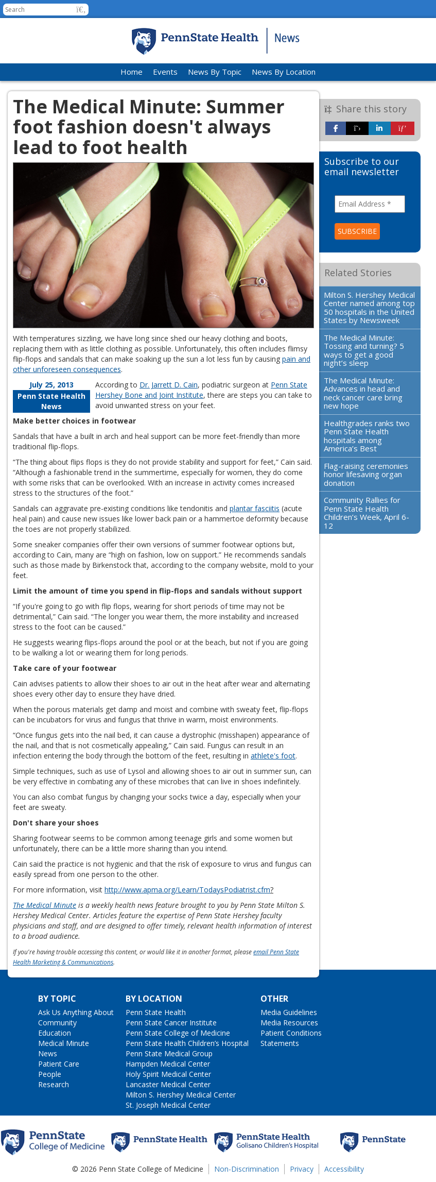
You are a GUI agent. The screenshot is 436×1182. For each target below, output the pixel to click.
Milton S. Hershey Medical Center (181, 1095)
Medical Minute (63, 1043)
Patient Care (58, 1064)
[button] (81, 9)
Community (57, 1022)
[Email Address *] (370, 204)
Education (54, 1033)
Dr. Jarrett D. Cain (168, 385)
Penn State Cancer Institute (171, 1022)
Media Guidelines (288, 1012)
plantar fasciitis (255, 508)
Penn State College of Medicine (178, 1033)
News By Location (284, 71)
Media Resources (289, 1022)
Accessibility (344, 1169)
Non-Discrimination (246, 1169)
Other (274, 998)
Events (165, 71)
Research (53, 1084)
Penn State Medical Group (169, 1053)
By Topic (57, 998)
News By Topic (214, 71)
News (47, 1053)
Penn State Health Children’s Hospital (187, 1043)
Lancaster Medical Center (168, 1084)
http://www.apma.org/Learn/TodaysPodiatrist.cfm (187, 889)
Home (131, 71)
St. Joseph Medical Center (168, 1105)
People (49, 1074)
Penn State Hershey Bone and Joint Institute (201, 390)
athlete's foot (273, 756)
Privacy (301, 1169)
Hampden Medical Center (168, 1064)
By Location (154, 998)
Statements (279, 1043)
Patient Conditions (291, 1033)
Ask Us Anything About (76, 1012)
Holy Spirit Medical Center (168, 1074)
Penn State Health (156, 1012)
